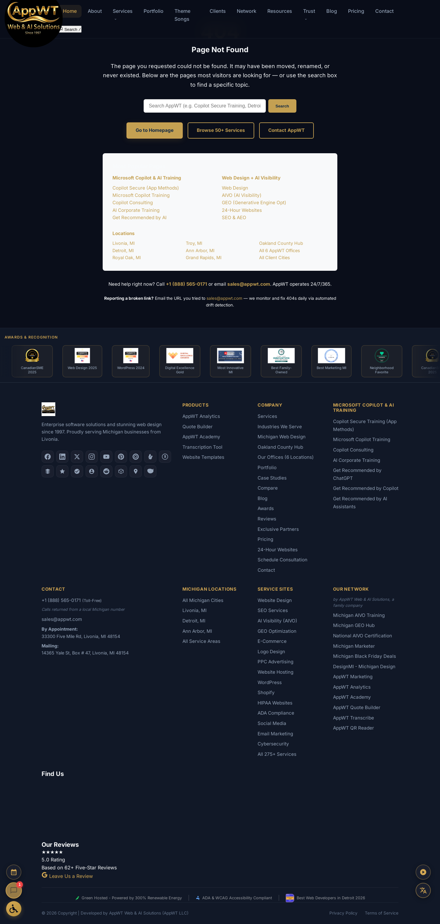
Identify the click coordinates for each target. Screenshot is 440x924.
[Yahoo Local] (150, 471)
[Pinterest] (121, 457)
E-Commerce (272, 641)
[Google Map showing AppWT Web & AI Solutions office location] (220, 808)
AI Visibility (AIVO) (277, 621)
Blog (331, 11)
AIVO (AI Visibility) (242, 195)
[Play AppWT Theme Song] (423, 872)
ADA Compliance (276, 713)
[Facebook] (48, 457)
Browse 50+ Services (221, 130)
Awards (266, 508)
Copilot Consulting (132, 202)
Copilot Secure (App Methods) (145, 188)
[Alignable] (92, 471)
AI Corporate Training (136, 210)
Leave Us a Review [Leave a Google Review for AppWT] (67, 876)
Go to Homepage (155, 130)
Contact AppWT (286, 130)
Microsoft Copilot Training (141, 195)
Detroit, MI (123, 250)
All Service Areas (201, 641)
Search (282, 106)
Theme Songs (182, 15)
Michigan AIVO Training (359, 615)
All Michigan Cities (202, 600)
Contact (384, 11)
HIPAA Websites (275, 703)
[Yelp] (150, 457)
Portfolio (153, 11)
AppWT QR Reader (353, 728)
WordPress (270, 682)
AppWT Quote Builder (356, 707)
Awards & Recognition (31, 337)
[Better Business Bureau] (165, 457)
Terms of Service (381, 913)
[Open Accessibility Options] (13, 908)
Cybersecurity (273, 744)
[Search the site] (70, 29)
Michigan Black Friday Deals (364, 656)
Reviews (267, 519)
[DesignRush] (48, 471)
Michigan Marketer (354, 646)
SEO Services (273, 610)
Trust (309, 14)
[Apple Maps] (136, 471)
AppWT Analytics (201, 416)
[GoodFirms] (62, 471)
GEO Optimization (277, 631)
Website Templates (203, 457)
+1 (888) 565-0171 (186, 284)
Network (246, 11)
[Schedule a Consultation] (13, 872)
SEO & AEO (234, 217)
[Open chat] (14, 890)
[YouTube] (106, 457)
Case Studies (272, 478)
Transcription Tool (202, 447)
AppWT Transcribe (353, 718)
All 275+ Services (277, 754)
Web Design (235, 188)
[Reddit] (106, 471)
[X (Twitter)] (77, 457)
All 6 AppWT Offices (279, 250)
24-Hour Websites (242, 210)
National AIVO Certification (362, 636)
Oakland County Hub (281, 243)
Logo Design (271, 651)
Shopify (266, 692)
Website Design (275, 600)
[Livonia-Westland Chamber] (121, 471)
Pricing (356, 11)
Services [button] (123, 14)
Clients (218, 11)
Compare (268, 488)
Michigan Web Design (282, 437)
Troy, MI (194, 243)
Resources (279, 11)
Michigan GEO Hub (354, 625)
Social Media (272, 723)
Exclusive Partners (278, 529)
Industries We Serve (280, 426)
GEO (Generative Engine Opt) (254, 202)
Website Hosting (275, 672)
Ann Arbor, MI (200, 250)
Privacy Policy (343, 913)
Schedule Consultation (282, 560)
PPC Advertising (275, 662)
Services (267, 416)
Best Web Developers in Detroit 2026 (325, 898)
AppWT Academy (201, 437)
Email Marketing (275, 734)
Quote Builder (197, 426)
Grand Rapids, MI (204, 257)
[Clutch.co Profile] (136, 457)
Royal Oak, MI (126, 257)
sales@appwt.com (248, 284)
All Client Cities (274, 257)
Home (70, 11)
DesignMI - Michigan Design (364, 666)
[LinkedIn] (62, 457)
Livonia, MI (123, 243)
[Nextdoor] (77, 471)
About (95, 11)
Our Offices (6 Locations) (286, 457)
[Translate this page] (423, 890)
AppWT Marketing (352, 676)
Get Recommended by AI (139, 217)
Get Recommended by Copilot (365, 488)
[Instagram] (92, 457)
